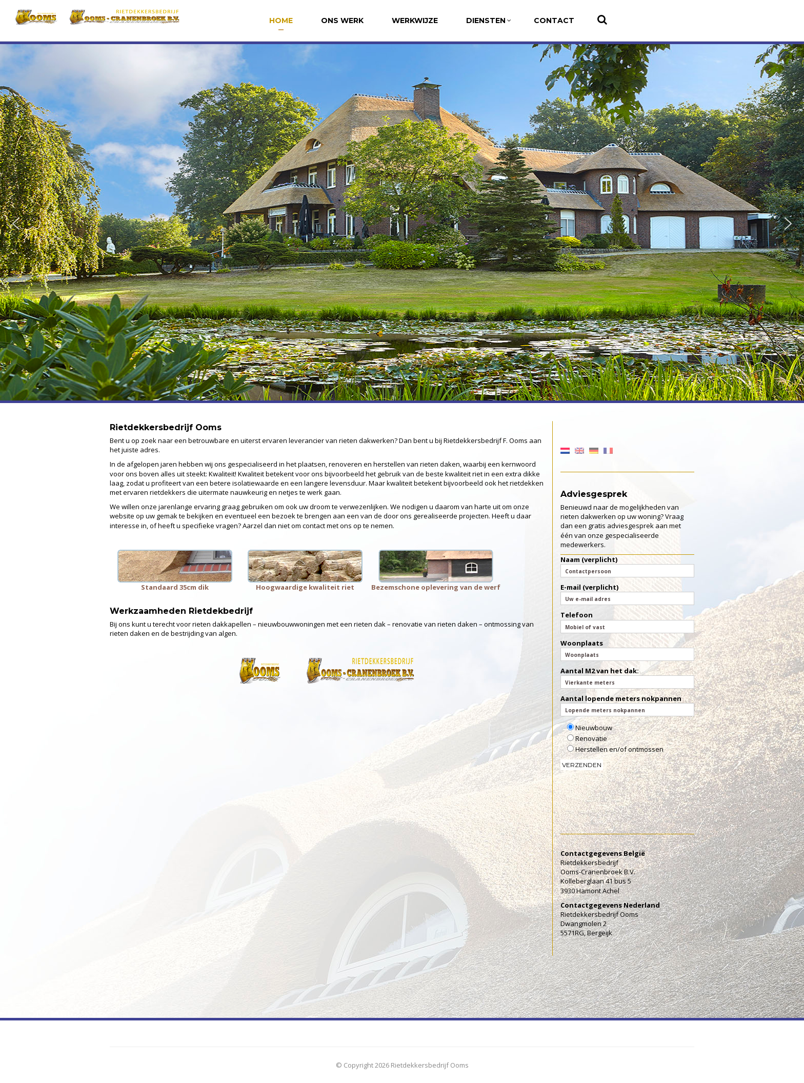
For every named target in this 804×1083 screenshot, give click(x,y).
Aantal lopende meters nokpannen (627, 705)
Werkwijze (415, 20)
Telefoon (627, 621)
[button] (16, 223)
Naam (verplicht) (627, 566)
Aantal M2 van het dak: (627, 677)
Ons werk (342, 20)
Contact (554, 20)
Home (281, 20)
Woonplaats (627, 649)
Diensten (488, 20)
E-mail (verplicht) (627, 594)
